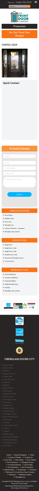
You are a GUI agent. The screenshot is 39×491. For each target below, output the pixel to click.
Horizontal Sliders (9, 281)
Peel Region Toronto (9, 414)
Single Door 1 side (9, 248)
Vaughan (5, 431)
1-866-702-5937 (24, 2)
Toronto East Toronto (10, 425)
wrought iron (20, 477)
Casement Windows (10, 277)
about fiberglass (20, 455)
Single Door (7, 245)
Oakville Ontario (8, 408)
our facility (28, 465)
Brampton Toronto (9, 373)
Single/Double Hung (10, 284)
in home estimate (14, 465)
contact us (29, 457)
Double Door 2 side (10, 254)
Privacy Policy (23, 483)
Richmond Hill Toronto (10, 417)
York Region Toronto (9, 442)
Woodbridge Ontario (9, 440)
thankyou (32, 470)
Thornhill (5, 422)
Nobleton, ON (7, 396)
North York (6, 402)
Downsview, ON (8, 379)
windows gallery (25, 474)
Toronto (5, 428)
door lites (8, 460)
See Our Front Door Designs (19, 34)
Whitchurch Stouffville (10, 437)
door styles (19, 460)
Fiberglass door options (11, 231)
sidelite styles (9, 470)
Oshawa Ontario (8, 411)
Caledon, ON (7, 376)
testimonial (22, 470)
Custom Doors (8, 261)
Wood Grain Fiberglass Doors (13, 258)
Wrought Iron (8, 225)
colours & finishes (14, 457)
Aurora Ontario (7, 365)
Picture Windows (9, 274)
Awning (6, 287)
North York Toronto (9, 399)
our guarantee (13, 467)
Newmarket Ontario (9, 394)
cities (32, 455)
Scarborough (7, 419)
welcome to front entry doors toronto (20, 472)
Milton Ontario (7, 388)
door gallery (31, 460)
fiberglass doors (27, 462)
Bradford (5, 371)
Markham (5, 385)
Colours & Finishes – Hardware (14, 228)
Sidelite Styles (8, 218)
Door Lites (7, 222)
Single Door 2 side (9, 251)
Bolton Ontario (7, 368)
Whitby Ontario (8, 434)
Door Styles (7, 215)
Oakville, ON (7, 405)
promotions (19, 26)
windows (12, 474)
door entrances (12, 462)
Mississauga (6, 391)
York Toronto (7, 445)
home (9, 455)
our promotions (27, 467)
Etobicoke (6, 382)
